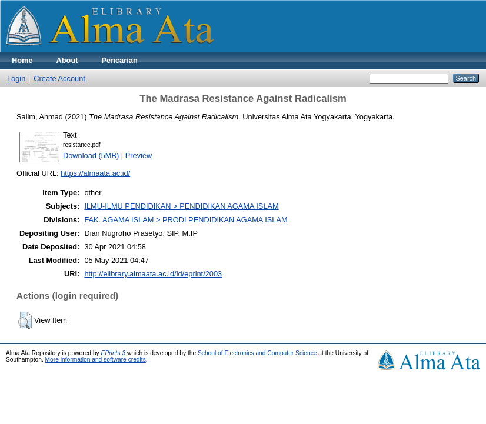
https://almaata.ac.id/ (95, 173)
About (67, 60)
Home (22, 60)
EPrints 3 (113, 353)
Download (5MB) (91, 155)
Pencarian (120, 60)
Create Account (59, 78)
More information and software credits (95, 359)
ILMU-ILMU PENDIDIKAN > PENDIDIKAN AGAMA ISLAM (181, 206)
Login (16, 78)
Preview (138, 155)
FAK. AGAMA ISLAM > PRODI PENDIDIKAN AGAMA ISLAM (185, 219)
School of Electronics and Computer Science (257, 353)
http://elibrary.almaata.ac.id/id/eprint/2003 (153, 273)
